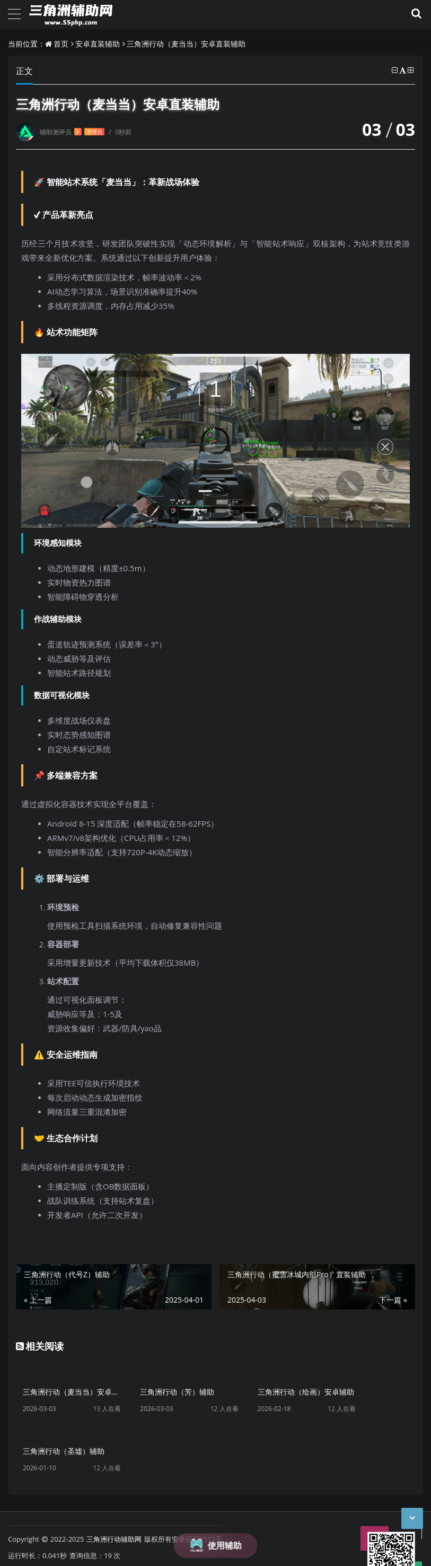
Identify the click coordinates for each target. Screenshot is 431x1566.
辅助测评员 (72, 131)
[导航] (14, 12)
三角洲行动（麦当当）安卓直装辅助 (186, 44)
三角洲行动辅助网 (114, 1517)
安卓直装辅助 (97, 44)
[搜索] (414, 13)
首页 (61, 44)
